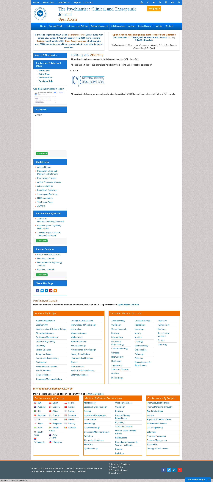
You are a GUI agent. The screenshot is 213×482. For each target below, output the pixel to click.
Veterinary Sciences (79, 375)
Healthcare (116, 361)
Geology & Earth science (157, 449)
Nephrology (140, 325)
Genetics (115, 353)
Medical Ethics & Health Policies (125, 432)
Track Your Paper (45, 202)
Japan (38, 424)
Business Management (157, 440)
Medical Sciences (78, 341)
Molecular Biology (142, 321)
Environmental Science (157, 424)
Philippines (55, 442)
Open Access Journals (75, 41)
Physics (74, 362)
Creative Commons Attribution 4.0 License (83, 468)
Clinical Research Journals (48, 254)
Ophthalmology (141, 346)
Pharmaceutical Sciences (82, 358)
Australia (39, 407)
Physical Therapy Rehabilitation (122, 417)
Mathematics (76, 337)
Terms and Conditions (119, 464)
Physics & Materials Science (159, 419)
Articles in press (118, 26)
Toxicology (162, 344)
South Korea (38, 433)
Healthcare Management (95, 415)
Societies (41, 41)
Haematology (117, 357)
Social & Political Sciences (82, 371)
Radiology (162, 329)
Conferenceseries (76, 35)
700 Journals (120, 37)
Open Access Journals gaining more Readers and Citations (144, 34)
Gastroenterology (92, 428)
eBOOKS (41, 206)
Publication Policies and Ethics (48, 64)
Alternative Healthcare (94, 440)
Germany (40, 415)
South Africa (53, 429)
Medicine (115, 374)
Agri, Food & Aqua (155, 411)
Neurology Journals (46, 258)
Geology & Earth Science (82, 321)
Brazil (38, 428)
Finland (69, 411)
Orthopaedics (140, 350)
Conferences (64, 2)
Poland (69, 403)
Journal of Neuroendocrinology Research (50, 220)
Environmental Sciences (46, 366)
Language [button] (154, 9)
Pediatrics (139, 358)
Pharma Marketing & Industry (159, 407)
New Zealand (53, 436)
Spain (53, 403)
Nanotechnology (78, 346)
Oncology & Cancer (123, 403)
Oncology (139, 341)
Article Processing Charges (49, 182)
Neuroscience (90, 419)
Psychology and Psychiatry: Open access (49, 227)
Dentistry (115, 333)
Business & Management (47, 337)
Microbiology (117, 378)
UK (37, 419)
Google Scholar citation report (48, 88)
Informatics (76, 329)
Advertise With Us (45, 186)
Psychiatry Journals (46, 269)
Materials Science (79, 333)
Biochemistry (42, 325)
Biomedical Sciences (45, 333)
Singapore (55, 424)
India (53, 419)
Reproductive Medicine (163, 334)
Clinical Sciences (43, 350)
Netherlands (39, 440)
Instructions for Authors (77, 26)
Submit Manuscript (99, 26)
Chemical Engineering (45, 341)
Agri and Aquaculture (45, 321)
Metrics (159, 26)
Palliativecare (121, 438)
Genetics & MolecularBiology (96, 432)
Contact (89, 2)
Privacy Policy (116, 467)
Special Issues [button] (144, 26)
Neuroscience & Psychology (83, 350)
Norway (70, 424)
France (54, 415)
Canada (54, 407)
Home (36, 2)
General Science (43, 375)
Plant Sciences (77, 366)
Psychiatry (162, 321)
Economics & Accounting (47, 358)
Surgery (161, 340)
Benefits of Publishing (47, 190)
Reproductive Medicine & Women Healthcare (126, 443)
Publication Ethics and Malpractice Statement (47, 172)
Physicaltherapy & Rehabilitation (142, 364)
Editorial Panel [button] (55, 26)
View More (42, 154)
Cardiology (116, 325)
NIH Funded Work (45, 198)
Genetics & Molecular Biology (49, 379)
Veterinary (151, 432)
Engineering (41, 362)
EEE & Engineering (155, 428)
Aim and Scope (44, 167)
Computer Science (44, 354)
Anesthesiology (118, 321)
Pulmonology (163, 325)
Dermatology (117, 337)
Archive (131, 26)
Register (77, 2)
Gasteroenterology (119, 348)
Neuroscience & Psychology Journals (49, 264)
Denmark (70, 415)
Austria (69, 407)
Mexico (70, 419)
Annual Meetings (96, 394)
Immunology (117, 365)
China (53, 411)
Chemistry (40, 346)
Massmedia (152, 444)
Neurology (139, 329)
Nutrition (138, 337)
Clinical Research (118, 329)
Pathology (139, 354)
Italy (37, 411)
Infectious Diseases (120, 369)
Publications (48, 2)
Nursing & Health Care (80, 354)
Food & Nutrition (43, 371)
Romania (70, 428)
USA (37, 403)
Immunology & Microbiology (83, 325)
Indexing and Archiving (47, 194)
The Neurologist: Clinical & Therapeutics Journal (48, 234)
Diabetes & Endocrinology (117, 343)
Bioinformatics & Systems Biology (51, 329)
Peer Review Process (46, 178)
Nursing (138, 333)
